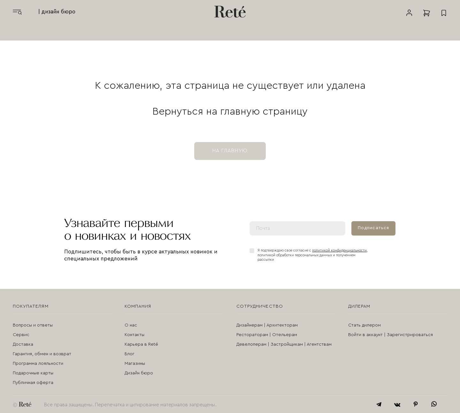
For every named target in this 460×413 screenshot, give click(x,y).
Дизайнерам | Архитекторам (267, 325)
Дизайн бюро (139, 373)
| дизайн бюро (56, 11)
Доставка (23, 344)
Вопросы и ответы (33, 325)
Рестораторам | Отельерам (266, 335)
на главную (230, 150)
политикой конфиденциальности (339, 250)
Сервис (21, 335)
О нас (131, 325)
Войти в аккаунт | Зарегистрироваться (390, 335)
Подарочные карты (33, 373)
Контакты (134, 335)
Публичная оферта (33, 382)
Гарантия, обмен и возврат (42, 354)
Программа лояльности (38, 363)
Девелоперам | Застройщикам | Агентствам (284, 344)
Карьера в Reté (141, 344)
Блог (129, 354)
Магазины (135, 363)
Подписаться (373, 228)
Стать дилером (364, 325)
